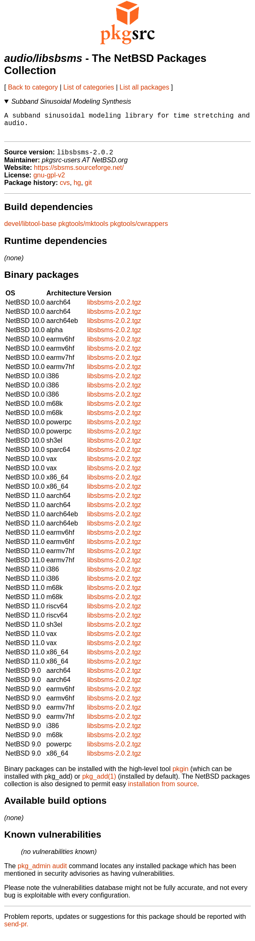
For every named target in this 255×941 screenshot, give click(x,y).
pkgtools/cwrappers (139, 229)
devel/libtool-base (30, 229)
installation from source (162, 790)
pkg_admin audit (42, 872)
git (88, 188)
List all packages (144, 87)
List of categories (88, 87)
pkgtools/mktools (83, 229)
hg (77, 188)
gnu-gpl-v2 (49, 181)
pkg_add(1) (99, 782)
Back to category (33, 87)
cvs (65, 188)
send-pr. (16, 930)
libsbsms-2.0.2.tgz (114, 308)
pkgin (180, 775)
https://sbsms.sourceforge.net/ (79, 173)
